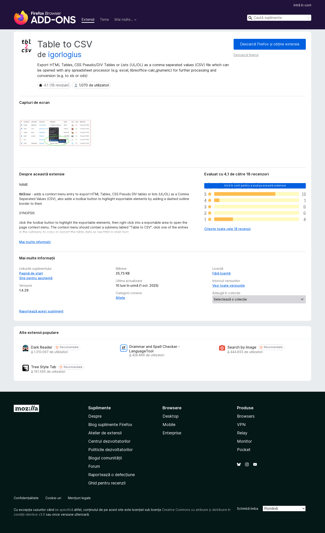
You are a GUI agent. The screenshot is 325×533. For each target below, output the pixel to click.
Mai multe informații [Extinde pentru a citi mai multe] (35, 242)
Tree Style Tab (43, 367)
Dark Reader (41, 347)
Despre (95, 416)
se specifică (64, 510)
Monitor (244, 441)
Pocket (244, 449)
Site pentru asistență (35, 278)
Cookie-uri (53, 498)
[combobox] (279, 18)
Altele (120, 298)
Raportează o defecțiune (111, 474)
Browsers (246, 416)
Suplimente (99, 407)
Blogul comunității (105, 458)
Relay (242, 433)
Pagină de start (31, 273)
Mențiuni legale (79, 498)
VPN (241, 424)
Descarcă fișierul (246, 55)
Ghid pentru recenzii (106, 483)
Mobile (168, 424)
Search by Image (242, 347)
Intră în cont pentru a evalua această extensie (255, 185)
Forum (94, 466)
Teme (104, 19)
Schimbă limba (247, 508)
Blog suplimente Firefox (110, 424)
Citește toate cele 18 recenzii (227, 229)
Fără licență (221, 273)
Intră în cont (302, 5)
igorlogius (64, 54)
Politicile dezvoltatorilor (110, 449)
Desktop (170, 416)
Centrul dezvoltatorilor (109, 441)
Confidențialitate (26, 498)
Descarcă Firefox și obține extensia (269, 44)
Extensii (87, 19)
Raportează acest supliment (41, 311)
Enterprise (171, 433)
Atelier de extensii (105, 433)
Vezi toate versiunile (228, 285)
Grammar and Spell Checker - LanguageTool (154, 348)
